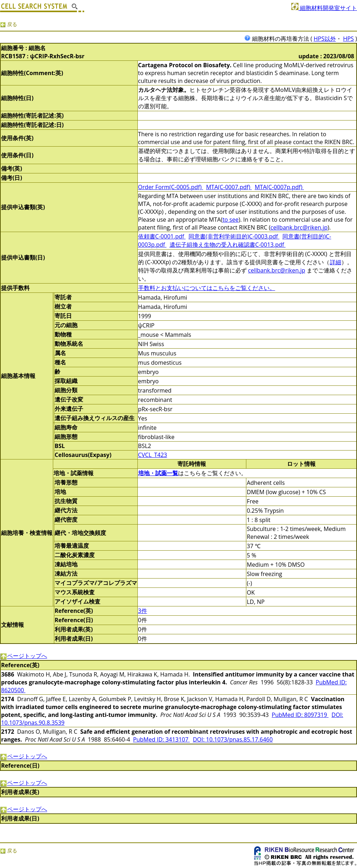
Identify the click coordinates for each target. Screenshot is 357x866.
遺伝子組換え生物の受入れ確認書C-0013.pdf (228, 245)
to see (230, 219)
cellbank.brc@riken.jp (299, 227)
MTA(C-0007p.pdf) (279, 187)
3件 (142, 611)
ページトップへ (23, 656)
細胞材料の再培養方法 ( (279, 39)
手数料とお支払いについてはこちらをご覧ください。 (206, 288)
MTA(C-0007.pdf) (229, 187)
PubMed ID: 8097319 (300, 715)
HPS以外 (325, 39)
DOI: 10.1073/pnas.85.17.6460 (233, 739)
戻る (8, 24)
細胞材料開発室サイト (324, 8)
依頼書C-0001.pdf (162, 236)
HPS (348, 39)
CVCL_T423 (152, 455)
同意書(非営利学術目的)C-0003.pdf (234, 236)
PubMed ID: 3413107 (161, 739)
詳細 (335, 262)
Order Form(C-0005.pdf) (170, 187)
